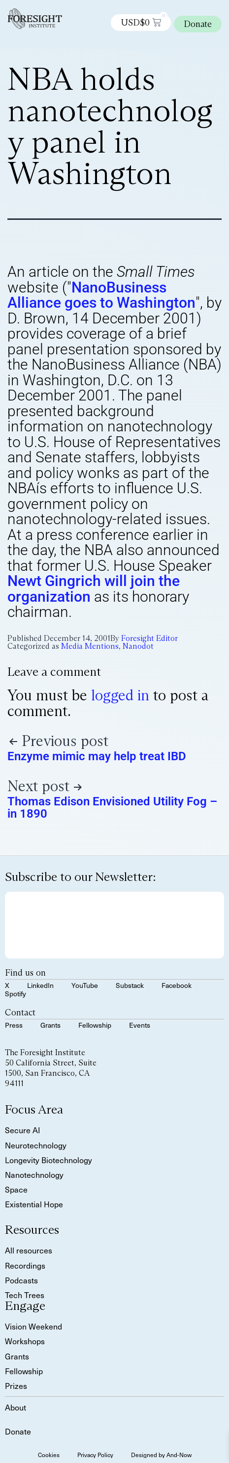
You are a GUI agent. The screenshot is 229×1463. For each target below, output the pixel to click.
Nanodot (138, 646)
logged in (120, 695)
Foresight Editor (149, 638)
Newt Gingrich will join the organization (93, 588)
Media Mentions (90, 646)
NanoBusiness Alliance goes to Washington (101, 295)
